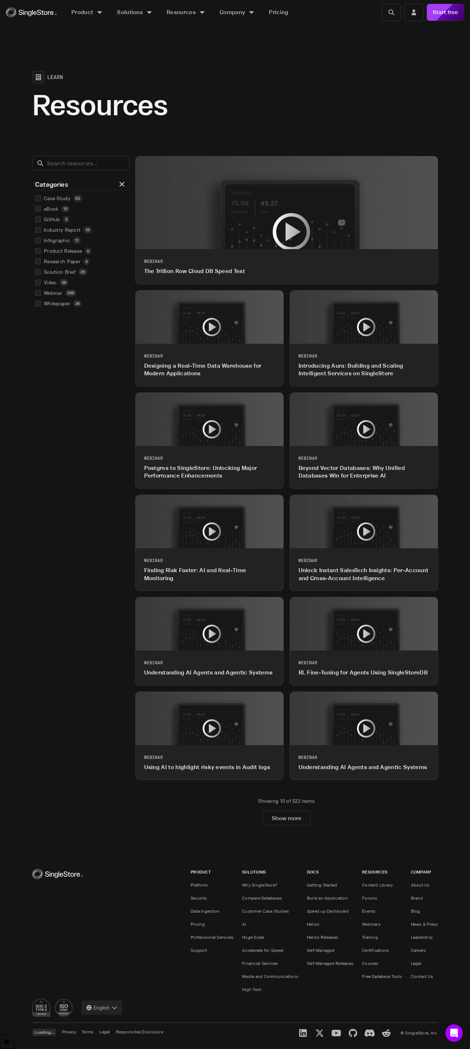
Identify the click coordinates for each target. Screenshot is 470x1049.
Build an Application (327, 898)
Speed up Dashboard (328, 911)
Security (199, 898)
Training (370, 937)
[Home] (31, 12)
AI (244, 924)
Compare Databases (262, 898)
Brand (417, 898)
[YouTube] (336, 1033)
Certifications (375, 950)
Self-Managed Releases (330, 963)
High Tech (252, 989)
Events (368, 911)
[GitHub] (353, 1033)
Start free (445, 12)
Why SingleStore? (259, 885)
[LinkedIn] (303, 1033)
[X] (319, 1033)
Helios (313, 924)
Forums (369, 898)
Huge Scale (253, 937)
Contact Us (422, 976)
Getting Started (322, 885)
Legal (416, 963)
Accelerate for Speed (262, 950)
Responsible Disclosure (139, 1031)
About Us (420, 885)
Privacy (69, 1031)
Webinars (371, 924)
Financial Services (260, 963)
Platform (199, 885)
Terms (87, 1031)
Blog (415, 911)
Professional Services (212, 937)
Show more (286, 818)
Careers (418, 950)
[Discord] (369, 1033)
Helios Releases (322, 937)
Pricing (198, 924)
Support (199, 950)
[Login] (414, 12)
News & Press (424, 924)
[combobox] (102, 1007)
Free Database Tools (382, 976)
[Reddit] (386, 1033)
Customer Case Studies (265, 911)
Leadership (422, 937)
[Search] (391, 12)
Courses (370, 963)
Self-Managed (320, 950)
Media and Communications (270, 976)
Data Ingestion (205, 911)
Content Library (377, 885)
